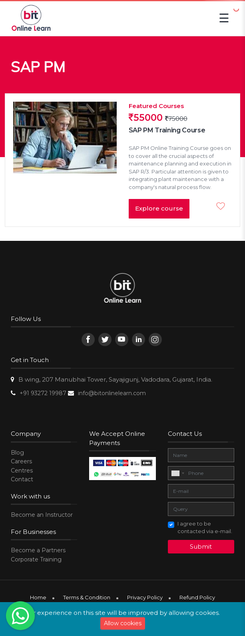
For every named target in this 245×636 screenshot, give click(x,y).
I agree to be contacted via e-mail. (204, 527)
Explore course (159, 208)
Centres (22, 470)
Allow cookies (122, 623)
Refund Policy (197, 597)
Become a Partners (38, 550)
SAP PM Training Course (167, 130)
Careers (21, 461)
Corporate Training (36, 559)
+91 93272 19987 (43, 393)
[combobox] (177, 473)
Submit (201, 546)
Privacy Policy (145, 597)
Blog (17, 452)
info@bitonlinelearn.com (112, 393)
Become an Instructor (42, 514)
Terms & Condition (86, 597)
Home (38, 597)
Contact (22, 479)
